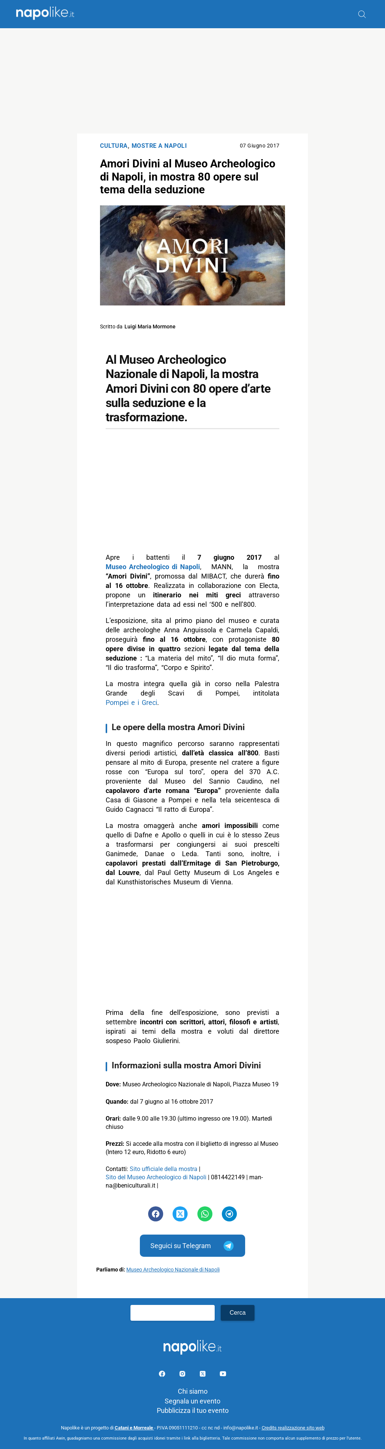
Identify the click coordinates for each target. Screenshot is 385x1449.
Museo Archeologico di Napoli (153, 567)
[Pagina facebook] (163, 1375)
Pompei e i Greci (131, 702)
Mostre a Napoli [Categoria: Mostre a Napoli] (159, 145)
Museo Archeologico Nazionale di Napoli (173, 1270)
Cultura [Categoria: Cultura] (114, 145)
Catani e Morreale (134, 1428)
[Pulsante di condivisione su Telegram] (229, 1213)
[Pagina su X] (203, 1375)
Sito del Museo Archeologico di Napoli (156, 1177)
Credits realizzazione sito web (293, 1428)
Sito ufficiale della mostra (163, 1169)
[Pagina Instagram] (183, 1375)
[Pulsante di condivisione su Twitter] (180, 1213)
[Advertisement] (192, 81)
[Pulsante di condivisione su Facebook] (155, 1213)
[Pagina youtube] (223, 1375)
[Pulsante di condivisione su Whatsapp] (204, 1213)
